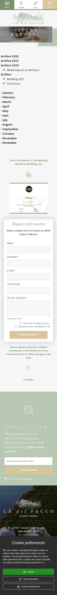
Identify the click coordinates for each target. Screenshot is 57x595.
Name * (11, 243)
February (9, 97)
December (10, 142)
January (8, 92)
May (6, 111)
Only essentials (28, 579)
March (7, 102)
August (8, 124)
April (6, 106)
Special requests (17, 298)
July (5, 120)
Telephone (13, 284)
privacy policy (42, 323)
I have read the (19, 478)
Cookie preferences (28, 586)
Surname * (13, 257)
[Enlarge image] (29, 198)
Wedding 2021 (15, 79)
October (8, 133)
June (6, 115)
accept (28, 571)
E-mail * (11, 271)
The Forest (13, 83)
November (10, 138)
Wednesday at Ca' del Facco (23, 70)
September (10, 129)
